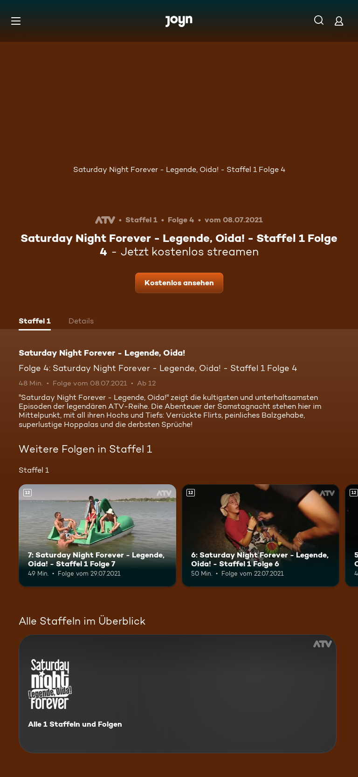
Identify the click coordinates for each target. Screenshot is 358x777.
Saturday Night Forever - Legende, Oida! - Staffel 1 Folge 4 (179, 169)
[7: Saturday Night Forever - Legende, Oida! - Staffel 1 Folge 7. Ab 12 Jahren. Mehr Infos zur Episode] (97, 535)
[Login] (338, 21)
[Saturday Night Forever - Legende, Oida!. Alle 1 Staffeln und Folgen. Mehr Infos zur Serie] (178, 693)
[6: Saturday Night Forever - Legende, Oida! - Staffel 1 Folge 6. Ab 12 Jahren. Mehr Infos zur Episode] (260, 535)
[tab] (35, 322)
